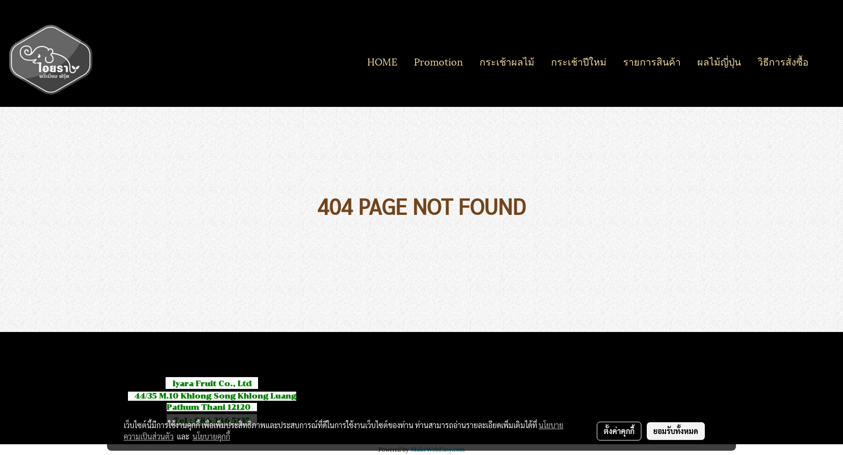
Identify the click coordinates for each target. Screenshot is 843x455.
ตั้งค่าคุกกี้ (619, 431)
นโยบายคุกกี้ (211, 436)
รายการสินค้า (652, 61)
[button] (826, 61)
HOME (382, 61)
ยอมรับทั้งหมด (675, 431)
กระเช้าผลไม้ (507, 61)
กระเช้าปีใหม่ (578, 61)
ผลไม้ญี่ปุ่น (719, 61)
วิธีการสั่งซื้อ (783, 61)
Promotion (438, 61)
